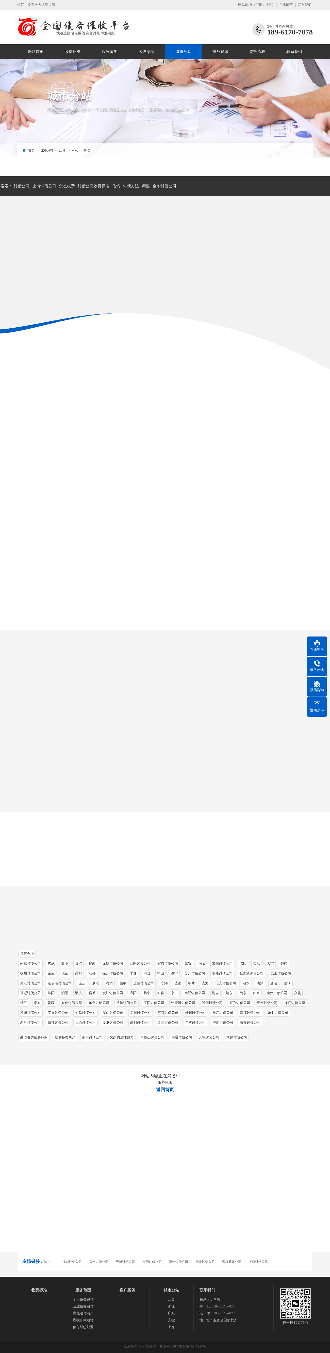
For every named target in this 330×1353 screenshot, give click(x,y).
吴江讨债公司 (30, 983)
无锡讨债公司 (209, 1037)
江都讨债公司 (168, 1013)
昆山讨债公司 (280, 973)
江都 (92, 973)
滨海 (205, 983)
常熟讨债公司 (222, 973)
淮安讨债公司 (225, 983)
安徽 (171, 1320)
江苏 (62, 150)
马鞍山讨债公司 (152, 1037)
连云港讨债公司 (60, 983)
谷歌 (268, 5)
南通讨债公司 (194, 993)
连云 (82, 983)
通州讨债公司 (212, 1003)
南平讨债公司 (92, 1037)
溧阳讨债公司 (30, 1013)
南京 (74, 150)
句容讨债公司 (195, 1022)
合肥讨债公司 (152, 1262)
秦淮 (86, 150)
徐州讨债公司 (112, 973)
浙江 (171, 1306)
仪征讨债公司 (58, 1022)
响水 (191, 983)
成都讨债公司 (72, 1262)
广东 (171, 1313)
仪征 (64, 973)
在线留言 (286, 5)
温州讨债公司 (178, 1262)
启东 (242, 993)
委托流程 (257, 51)
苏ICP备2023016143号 (189, 1347)
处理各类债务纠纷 (34, 1037)
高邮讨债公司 (140, 1022)
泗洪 (78, 993)
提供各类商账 (65, 1037)
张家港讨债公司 (251, 973)
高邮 (78, 973)
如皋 (256, 993)
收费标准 (73, 51)
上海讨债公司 (44, 186)
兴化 (297, 993)
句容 (160, 993)
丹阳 (133, 993)
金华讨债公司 (164, 186)
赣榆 (123, 983)
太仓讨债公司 (85, 1022)
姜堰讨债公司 (113, 1022)
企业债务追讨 (83, 1306)
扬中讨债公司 (277, 1013)
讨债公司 (22, 186)
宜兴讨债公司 (240, 1003)
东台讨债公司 (99, 1003)
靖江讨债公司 (250, 1013)
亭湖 (164, 983)
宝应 (51, 973)
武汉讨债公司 (205, 1262)
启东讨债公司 (140, 1013)
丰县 (133, 973)
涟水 (246, 983)
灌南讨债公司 (223, 1022)
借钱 (116, 186)
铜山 (160, 973)
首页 (31, 150)
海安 (215, 993)
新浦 (95, 983)
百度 (258, 5)
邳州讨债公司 (267, 1003)
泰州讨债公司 (277, 993)
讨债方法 (131, 186)
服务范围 (109, 51)
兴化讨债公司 (71, 1003)
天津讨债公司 (125, 1262)
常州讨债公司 (98, 1262)
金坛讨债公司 (168, 1022)
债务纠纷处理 (83, 1327)
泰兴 (37, 1003)
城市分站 (183, 51)
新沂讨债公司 (30, 1022)
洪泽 (260, 983)
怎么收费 (67, 186)
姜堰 (51, 1003)
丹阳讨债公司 (195, 1013)
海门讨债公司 (294, 1003)
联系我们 (305, 5)
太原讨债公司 (236, 1037)
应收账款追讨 (83, 1320)
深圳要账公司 (231, 1262)
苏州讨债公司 (194, 973)
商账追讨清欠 (83, 1313)
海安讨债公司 (250, 1022)
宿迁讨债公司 (30, 993)
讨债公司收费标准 (93, 186)
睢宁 (174, 973)
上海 (171, 1327)
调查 (146, 186)
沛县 (147, 973)
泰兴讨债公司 (58, 1013)
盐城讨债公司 (143, 983)
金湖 (273, 983)
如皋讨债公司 (85, 1013)
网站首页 (36, 51)
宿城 (92, 993)
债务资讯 (220, 51)
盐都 (177, 983)
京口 (174, 993)
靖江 (23, 1003)
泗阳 (64, 993)
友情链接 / (32, 1261)
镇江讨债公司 (112, 993)
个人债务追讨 (83, 1299)
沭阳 (51, 993)
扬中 (147, 993)
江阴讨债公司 (154, 1003)
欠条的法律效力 (122, 1037)
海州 (109, 983)
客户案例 (146, 51)
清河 (287, 983)
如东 (229, 993)
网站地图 (245, 5)
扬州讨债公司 (30, 973)
